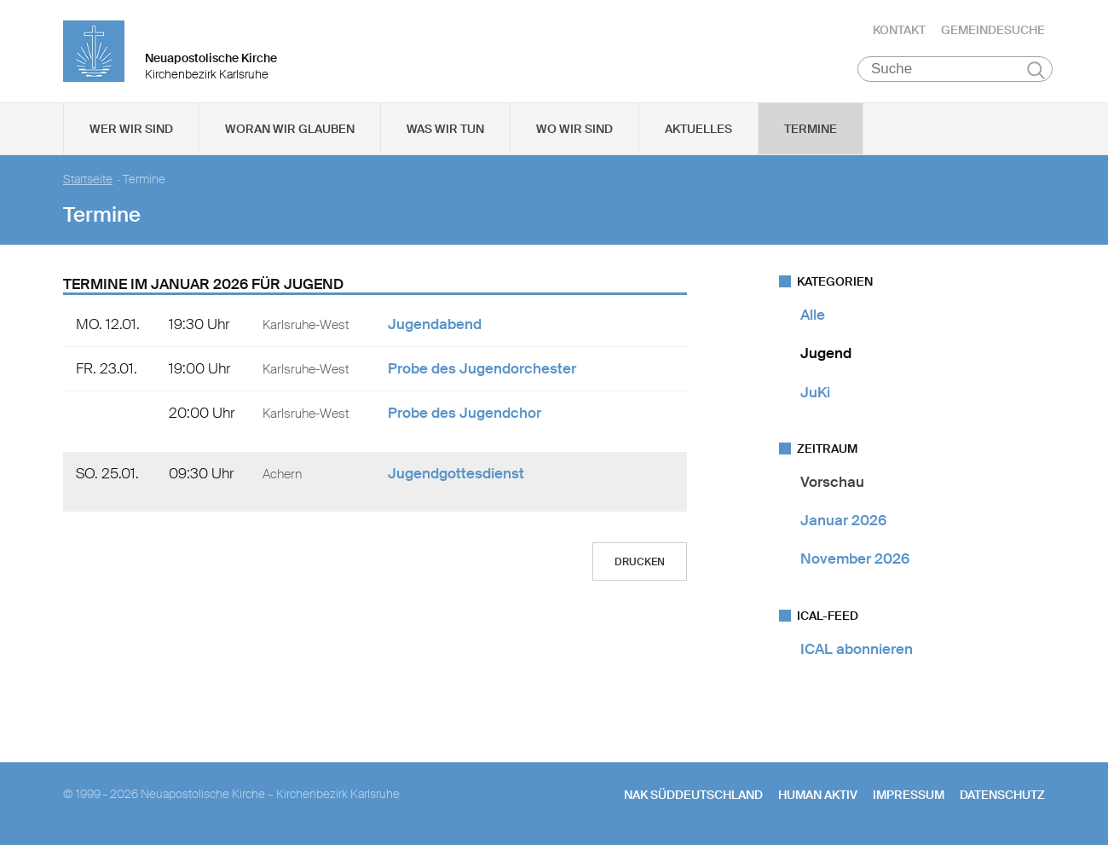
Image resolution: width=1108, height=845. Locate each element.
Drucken (640, 562)
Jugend (825, 353)
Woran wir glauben (290, 128)
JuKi (815, 392)
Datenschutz (1002, 794)
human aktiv (817, 794)
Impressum (908, 794)
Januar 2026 (843, 520)
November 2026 (854, 558)
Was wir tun (445, 128)
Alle (812, 314)
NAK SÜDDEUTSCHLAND (693, 794)
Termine (810, 128)
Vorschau (832, 481)
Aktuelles (698, 128)
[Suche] (955, 69)
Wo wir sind (574, 128)
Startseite (88, 179)
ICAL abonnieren (856, 649)
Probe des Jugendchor (464, 412)
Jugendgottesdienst (456, 473)
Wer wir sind (131, 128)
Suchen (1036, 70)
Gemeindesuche (993, 30)
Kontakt (899, 30)
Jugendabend (435, 324)
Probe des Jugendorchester (482, 368)
